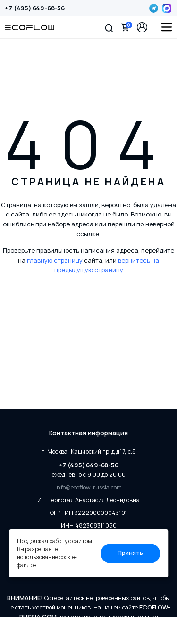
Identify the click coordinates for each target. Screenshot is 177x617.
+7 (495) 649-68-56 (34, 8)
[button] (109, 27)
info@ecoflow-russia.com (88, 487)
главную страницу (55, 260)
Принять (130, 553)
